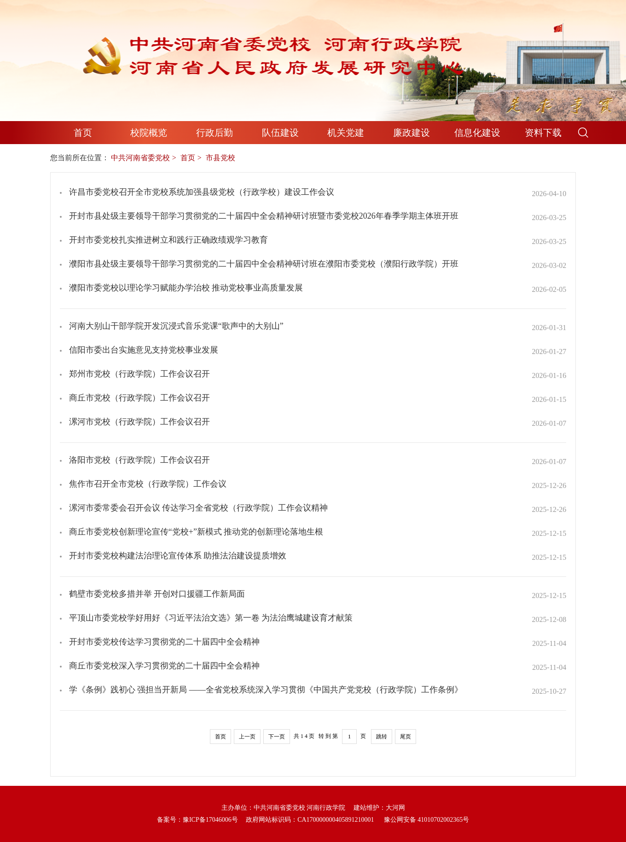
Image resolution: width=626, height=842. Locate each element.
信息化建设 (477, 133)
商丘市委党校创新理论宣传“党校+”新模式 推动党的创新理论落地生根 (196, 531)
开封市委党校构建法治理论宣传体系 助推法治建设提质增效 (178, 555)
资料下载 (543, 133)
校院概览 (148, 133)
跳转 (381, 736)
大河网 (395, 807)
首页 (83, 133)
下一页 (276, 736)
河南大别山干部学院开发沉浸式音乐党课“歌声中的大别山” (176, 326)
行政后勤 (214, 133)
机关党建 (345, 133)
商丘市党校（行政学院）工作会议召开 (139, 397)
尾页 (405, 736)
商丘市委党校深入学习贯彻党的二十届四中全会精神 (164, 665)
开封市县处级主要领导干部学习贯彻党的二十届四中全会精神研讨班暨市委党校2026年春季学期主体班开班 (263, 216)
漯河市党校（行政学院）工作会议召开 (139, 421)
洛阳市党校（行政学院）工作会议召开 (139, 460)
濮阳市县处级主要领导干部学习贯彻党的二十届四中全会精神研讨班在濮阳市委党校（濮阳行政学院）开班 (263, 263)
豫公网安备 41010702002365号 (427, 819)
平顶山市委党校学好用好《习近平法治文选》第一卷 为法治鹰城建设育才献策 (211, 617)
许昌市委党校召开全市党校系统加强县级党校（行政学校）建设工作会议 (201, 192)
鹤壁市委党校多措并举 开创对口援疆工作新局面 (157, 593)
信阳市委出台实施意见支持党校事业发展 (143, 349)
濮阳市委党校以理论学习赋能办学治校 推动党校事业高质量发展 (186, 287)
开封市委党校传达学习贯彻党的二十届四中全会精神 (164, 641)
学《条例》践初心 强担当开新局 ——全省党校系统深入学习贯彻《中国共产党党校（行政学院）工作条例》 (266, 689)
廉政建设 (411, 133)
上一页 (247, 736)
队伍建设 (280, 133)
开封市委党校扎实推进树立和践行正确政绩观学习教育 (168, 239)
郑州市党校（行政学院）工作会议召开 (139, 373)
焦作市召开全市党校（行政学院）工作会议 (147, 483)
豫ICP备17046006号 (210, 819)
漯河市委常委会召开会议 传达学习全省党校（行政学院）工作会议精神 (198, 507)
